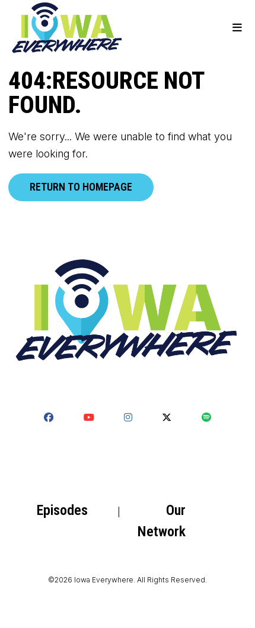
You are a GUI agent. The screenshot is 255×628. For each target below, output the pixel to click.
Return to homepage (81, 187)
